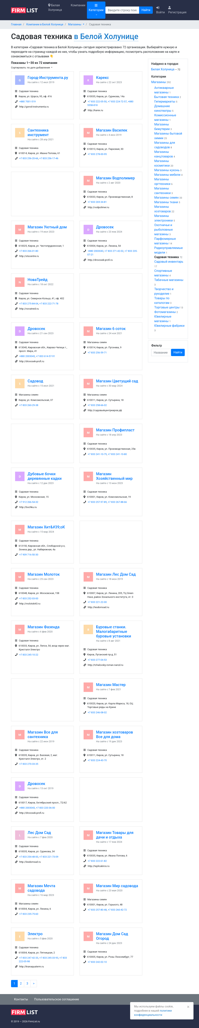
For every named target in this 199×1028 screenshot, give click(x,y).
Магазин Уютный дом (47, 227)
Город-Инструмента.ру (48, 77)
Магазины (158, 82)
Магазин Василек (111, 130)
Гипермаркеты (164, 101)
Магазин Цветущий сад (117, 381)
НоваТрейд (38, 279)
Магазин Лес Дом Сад (116, 574)
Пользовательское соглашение (56, 999)
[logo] (27, 10)
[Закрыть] (188, 1006)
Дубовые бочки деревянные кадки (45, 476)
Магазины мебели (167, 175)
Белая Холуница (55, 7)
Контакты (21, 999)
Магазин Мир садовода (117, 886)
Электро (35, 934)
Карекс (102, 77)
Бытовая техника (166, 97)
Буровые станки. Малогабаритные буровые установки (113, 631)
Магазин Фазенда (44, 627)
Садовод (35, 381)
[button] (76, 24)
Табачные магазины (168, 280)
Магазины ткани (166, 202)
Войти (160, 10)
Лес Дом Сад (39, 832)
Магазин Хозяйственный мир (114, 476)
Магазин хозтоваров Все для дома (114, 734)
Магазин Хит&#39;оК (46, 527)
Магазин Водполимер (115, 178)
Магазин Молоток (44, 574)
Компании (78, 5)
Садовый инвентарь (168, 261)
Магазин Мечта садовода (41, 888)
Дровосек (105, 227)
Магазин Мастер (111, 684)
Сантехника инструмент (38, 132)
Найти (146, 10)
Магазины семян (166, 197)
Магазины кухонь (166, 170)
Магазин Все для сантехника (43, 734)
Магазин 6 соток (111, 328)
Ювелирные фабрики (169, 325)
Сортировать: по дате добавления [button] (30, 67)
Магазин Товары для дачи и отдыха (115, 834)
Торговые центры (167, 307)
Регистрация (177, 10)
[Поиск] (122, 10)
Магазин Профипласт (115, 430)
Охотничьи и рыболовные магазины (163, 229)
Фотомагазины (165, 312)
